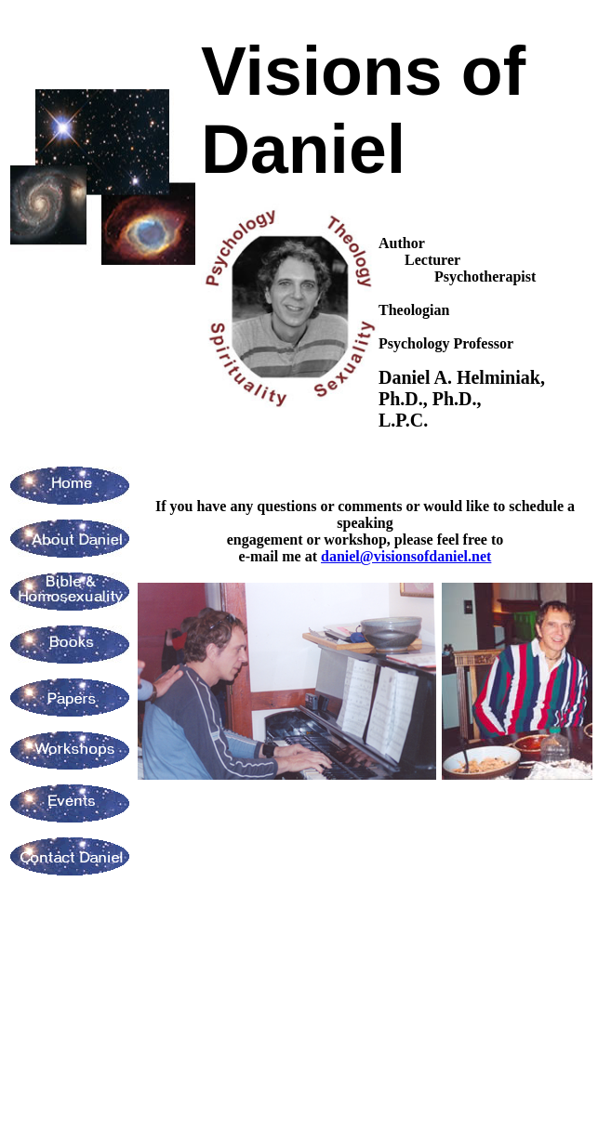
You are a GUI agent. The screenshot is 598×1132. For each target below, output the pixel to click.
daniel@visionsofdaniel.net (406, 556)
